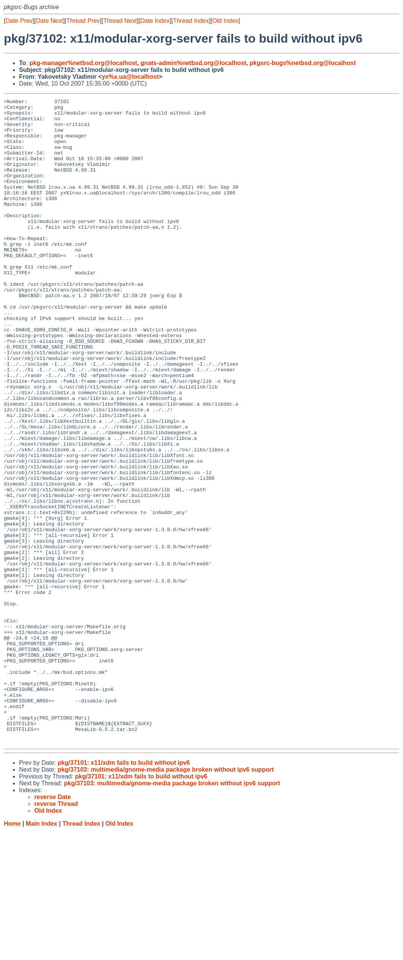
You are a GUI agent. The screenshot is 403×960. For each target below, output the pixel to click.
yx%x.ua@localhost (130, 76)
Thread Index (191, 21)
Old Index (225, 21)
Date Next (49, 21)
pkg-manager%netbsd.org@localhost (83, 63)
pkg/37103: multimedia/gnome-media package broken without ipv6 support (165, 898)
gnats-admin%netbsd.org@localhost (193, 63)
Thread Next (120, 21)
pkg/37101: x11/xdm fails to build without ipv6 (123, 891)
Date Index (154, 21)
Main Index (41, 952)
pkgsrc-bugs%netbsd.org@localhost (303, 63)
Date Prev (18, 21)
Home (12, 952)
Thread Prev (83, 21)
